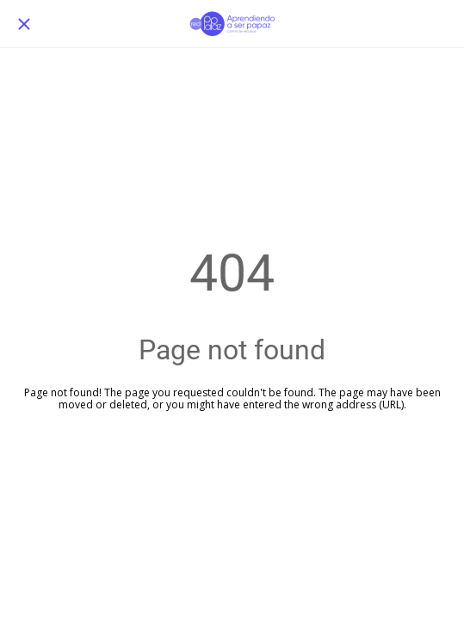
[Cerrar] (24, 24)
